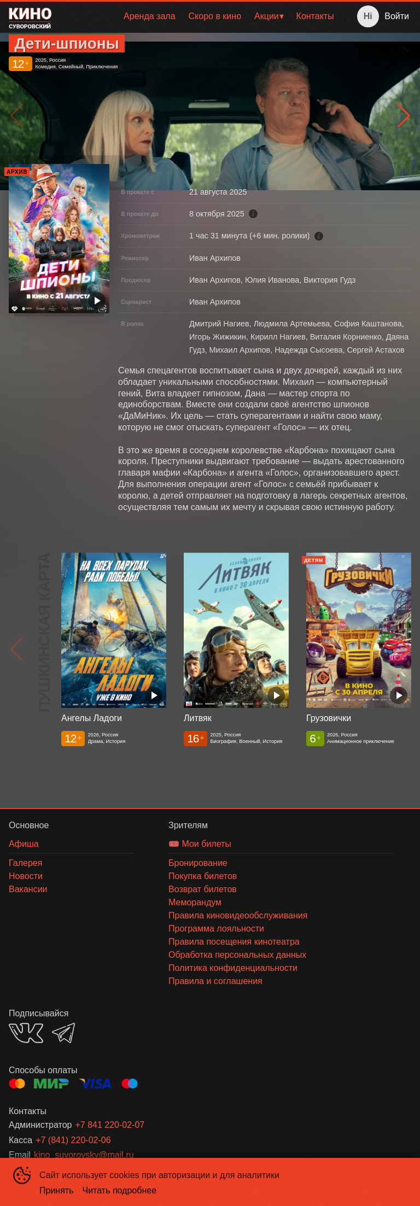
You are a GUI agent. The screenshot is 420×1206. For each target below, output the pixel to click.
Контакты (315, 16)
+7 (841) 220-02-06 (73, 1140)
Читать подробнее (120, 1190)
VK (26, 1033)
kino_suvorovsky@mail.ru (84, 1155)
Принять (56, 1190)
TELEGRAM (63, 1033)
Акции (266, 16)
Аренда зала (149, 16)
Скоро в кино (215, 16)
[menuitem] (149, 16)
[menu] (200, 16)
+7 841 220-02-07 (109, 1124)
